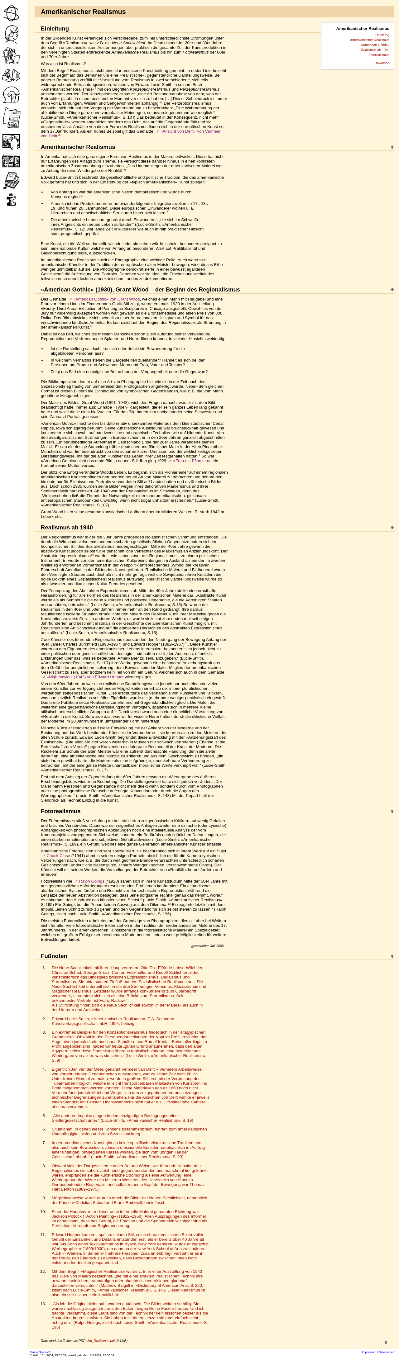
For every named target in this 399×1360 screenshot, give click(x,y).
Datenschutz (387, 1352)
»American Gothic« (375, 45)
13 (169, 903)
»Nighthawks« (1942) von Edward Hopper (84, 677)
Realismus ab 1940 (375, 50)
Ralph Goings (91, 881)
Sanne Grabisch (40, 1352)
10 (92, 555)
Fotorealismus (378, 55)
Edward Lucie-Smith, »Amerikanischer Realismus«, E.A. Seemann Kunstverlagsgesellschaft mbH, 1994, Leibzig (113, 1021)
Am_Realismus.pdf (101, 1341)
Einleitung (382, 35)
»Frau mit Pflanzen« (191, 460)
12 (115, 711)
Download (382, 63)
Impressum (369, 1352)
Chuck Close (58, 855)
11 (186, 643)
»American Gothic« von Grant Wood (106, 299)
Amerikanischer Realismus (369, 40)
